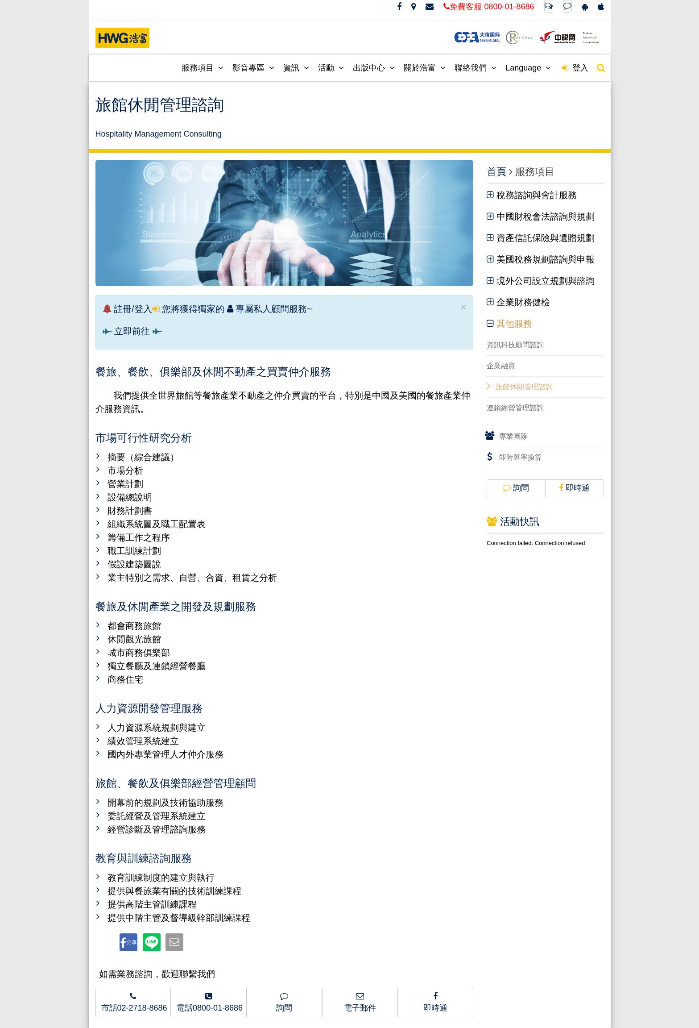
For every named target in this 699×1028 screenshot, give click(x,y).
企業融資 (501, 366)
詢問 (516, 487)
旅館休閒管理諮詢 (524, 387)
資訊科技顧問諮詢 (515, 345)
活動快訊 (513, 521)
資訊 (296, 67)
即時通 (574, 487)
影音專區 (253, 67)
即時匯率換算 (520, 457)
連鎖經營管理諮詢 (515, 408)
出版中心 (374, 67)
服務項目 (202, 67)
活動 (331, 67)
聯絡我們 (475, 67)
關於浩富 (425, 67)
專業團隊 (513, 436)
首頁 (496, 171)
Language (528, 67)
